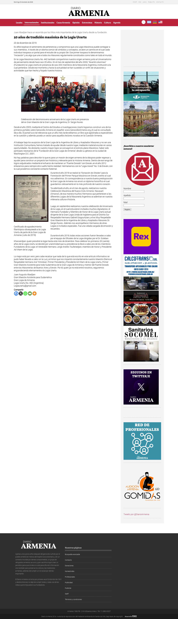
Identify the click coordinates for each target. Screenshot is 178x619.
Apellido (127, 195)
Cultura (107, 22)
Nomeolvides (69, 571)
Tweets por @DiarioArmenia (136, 514)
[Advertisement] (142, 49)
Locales (19, 22)
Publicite (151, 2)
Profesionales (70, 577)
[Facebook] (16, 293)
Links (145, 2)
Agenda (116, 22)
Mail (126, 202)
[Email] (30, 293)
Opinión (76, 22)
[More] (34, 293)
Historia (98, 22)
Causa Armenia (63, 22)
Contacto (160, 2)
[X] (21, 293)
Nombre (127, 188)
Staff (135, 2)
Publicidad (69, 582)
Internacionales (32, 22)
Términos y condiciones (73, 599)
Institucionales (47, 22)
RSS (140, 2)
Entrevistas (87, 22)
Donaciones (69, 565)
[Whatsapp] (25, 293)
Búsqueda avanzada (72, 554)
